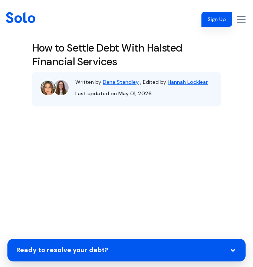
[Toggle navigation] (241, 19)
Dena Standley (121, 82)
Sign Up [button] (217, 19)
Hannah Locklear (188, 82)
